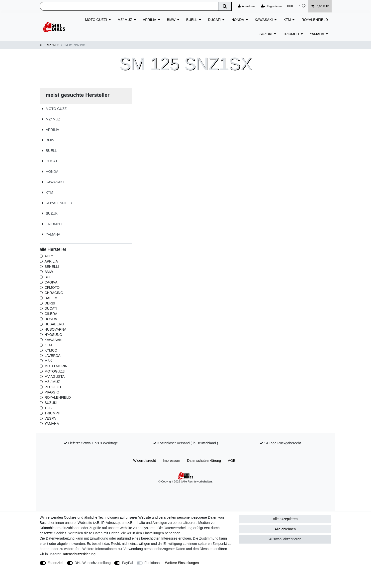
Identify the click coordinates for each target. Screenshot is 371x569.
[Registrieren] (271, 6)
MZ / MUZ (52, 45)
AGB (231, 461)
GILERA (50, 314)
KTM (287, 20)
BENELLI (51, 267)
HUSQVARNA (55, 329)
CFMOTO (51, 287)
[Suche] (224, 6)
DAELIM (50, 298)
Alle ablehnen (285, 529)
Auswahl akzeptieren (285, 539)
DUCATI (214, 20)
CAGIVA (50, 282)
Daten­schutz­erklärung (204, 461)
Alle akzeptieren (285, 519)
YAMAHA (317, 34)
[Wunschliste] (302, 6)
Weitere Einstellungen (182, 563)
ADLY (48, 256)
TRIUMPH (291, 34)
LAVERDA (52, 356)
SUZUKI (266, 34)
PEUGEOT (52, 387)
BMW (171, 20)
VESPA (50, 418)
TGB (48, 408)
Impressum (171, 461)
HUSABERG (54, 324)
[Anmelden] (246, 6)
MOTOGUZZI (54, 371)
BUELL (191, 20)
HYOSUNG (53, 335)
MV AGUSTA (54, 377)
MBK (48, 361)
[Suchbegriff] (129, 6)
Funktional (152, 563)
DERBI (49, 303)
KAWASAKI (264, 20)
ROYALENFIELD (314, 20)
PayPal (127, 563)
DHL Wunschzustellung (93, 563)
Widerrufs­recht (144, 461)
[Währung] (290, 6)
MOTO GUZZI (96, 20)
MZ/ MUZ (125, 20)
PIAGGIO (51, 392)
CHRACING (53, 293)
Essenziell (55, 563)
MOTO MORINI (56, 366)
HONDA (237, 20)
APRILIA (149, 20)
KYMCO (50, 350)
